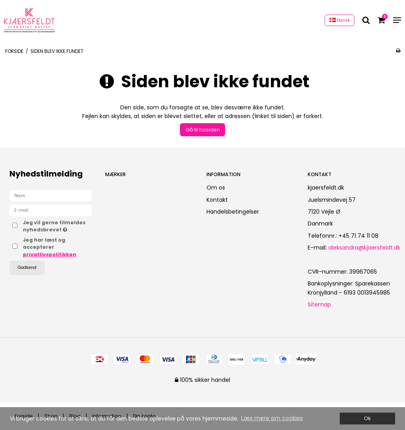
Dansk (339, 20)
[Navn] (50, 195)
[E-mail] (50, 210)
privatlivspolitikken (49, 254)
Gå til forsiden (202, 129)
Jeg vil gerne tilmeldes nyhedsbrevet (57, 226)
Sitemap (319, 304)
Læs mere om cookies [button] (272, 418)
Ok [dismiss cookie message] (367, 418)
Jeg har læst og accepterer (49, 247)
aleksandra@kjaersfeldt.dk (364, 248)
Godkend (27, 267)
